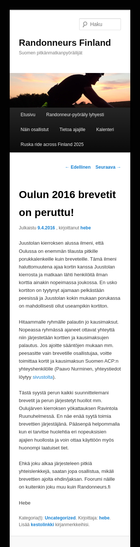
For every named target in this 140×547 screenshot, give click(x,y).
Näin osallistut (35, 129)
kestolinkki (42, 524)
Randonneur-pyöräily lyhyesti (75, 114)
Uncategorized (60, 518)
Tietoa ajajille (72, 129)
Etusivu (28, 114)
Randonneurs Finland (65, 43)
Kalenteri (105, 129)
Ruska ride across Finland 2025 (52, 144)
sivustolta (42, 377)
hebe (85, 227)
